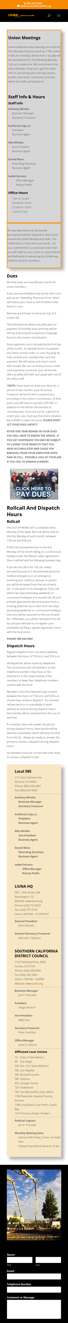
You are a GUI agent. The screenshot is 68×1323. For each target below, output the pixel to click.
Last (38, 1265)
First (9, 1265)
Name (12, 1254)
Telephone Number (19, 1284)
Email (11, 1271)
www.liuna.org (34, 901)
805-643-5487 (34, 3)
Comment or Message (21, 1297)
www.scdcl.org (34, 983)
